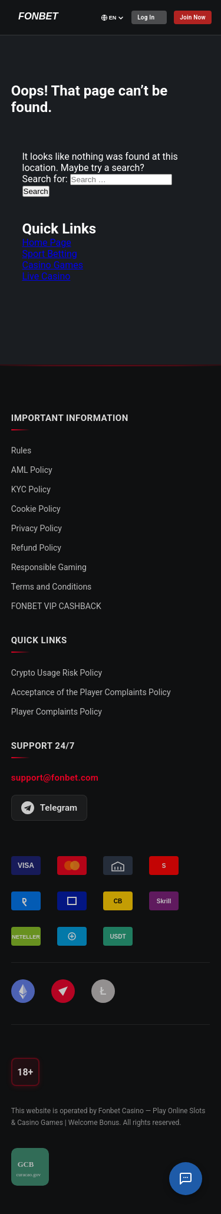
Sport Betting (49, 253)
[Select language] (113, 17)
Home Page (46, 242)
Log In (145, 17)
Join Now (193, 17)
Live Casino (46, 276)
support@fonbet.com (54, 777)
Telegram (49, 807)
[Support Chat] (185, 1178)
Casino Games (53, 265)
